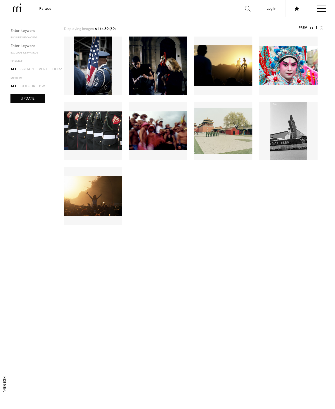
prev (303, 27)
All (13, 68)
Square (27, 68)
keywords (23, 37)
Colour (27, 85)
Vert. (44, 68)
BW (42, 85)
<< (311, 27)
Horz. (57, 68)
